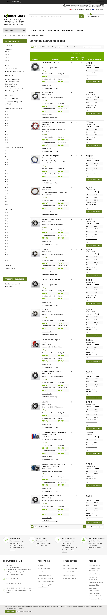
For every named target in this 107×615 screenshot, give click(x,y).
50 (6, 140)
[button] (50, 88)
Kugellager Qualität (94, 565)
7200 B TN (45, 249)
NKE (7, 54)
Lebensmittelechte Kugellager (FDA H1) (95, 595)
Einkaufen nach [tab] (12, 41)
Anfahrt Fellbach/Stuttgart (71, 572)
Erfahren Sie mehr (46, 85)
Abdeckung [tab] (9, 76)
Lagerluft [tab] (8, 265)
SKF (7, 52)
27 (6, 260)
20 (6, 123)
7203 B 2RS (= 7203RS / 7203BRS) (51, 495)
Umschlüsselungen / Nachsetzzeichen (95, 570)
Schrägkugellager (11, 68)
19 (6, 249)
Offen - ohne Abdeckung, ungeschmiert (11, 85)
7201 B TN (45, 309)
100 (7, 199)
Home (5, 35)
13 (6, 232)
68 (6, 184)
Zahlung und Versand (44, 568)
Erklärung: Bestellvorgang (45, 578)
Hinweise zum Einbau (95, 599)
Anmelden (89, 2)
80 (6, 190)
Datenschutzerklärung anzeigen (24, 611)
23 (6, 255)
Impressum (41, 565)
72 (6, 187)
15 (7, 117)
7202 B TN (45, 402)
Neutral (8, 49)
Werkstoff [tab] (9, 95)
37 (6, 167)
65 (6, 143)
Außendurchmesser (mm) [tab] (14, 147)
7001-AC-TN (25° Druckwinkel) (50, 63)
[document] (53, 610)
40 (6, 134)
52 (6, 179)
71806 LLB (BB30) (47, 187)
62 (6, 182)
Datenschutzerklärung (44, 575)
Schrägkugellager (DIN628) (17, 35)
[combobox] (53, 16)
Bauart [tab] (7, 65)
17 (6, 120)
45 (6, 137)
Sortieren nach (78, 47)
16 (6, 241)
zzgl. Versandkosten (91, 75)
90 (6, 196)
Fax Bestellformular (69, 575)
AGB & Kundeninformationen (46, 581)
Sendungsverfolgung (69, 578)
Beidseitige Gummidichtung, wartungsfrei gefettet (13, 80)
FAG (7, 60)
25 (6, 126)
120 (7, 204)
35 (6, 131)
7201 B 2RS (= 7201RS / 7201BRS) (51, 280)
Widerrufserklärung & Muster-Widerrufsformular (46, 586)
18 (6, 246)
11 (6, 226)
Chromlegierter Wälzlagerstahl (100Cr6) (13, 103)
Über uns (66, 565)
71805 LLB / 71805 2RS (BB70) (50, 156)
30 (6, 128)
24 (6, 153)
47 (6, 176)
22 (6, 151)
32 (6, 162)
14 (6, 235)
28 (6, 156)
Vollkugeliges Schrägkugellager (14, 71)
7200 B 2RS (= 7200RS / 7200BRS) (51, 219)
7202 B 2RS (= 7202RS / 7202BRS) (51, 371)
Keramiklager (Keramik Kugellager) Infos (96, 584)
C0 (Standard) (10, 268)
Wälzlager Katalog (94, 574)
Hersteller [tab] (9, 46)
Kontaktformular (42, 572)
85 (6, 193)
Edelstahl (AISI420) (11, 99)
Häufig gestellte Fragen (70, 568)
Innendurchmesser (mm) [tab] (13, 108)
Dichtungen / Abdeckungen (93, 578)
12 (6, 114)
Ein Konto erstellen (99, 2)
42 (6, 173)
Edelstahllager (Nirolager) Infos (94, 589)
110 (7, 201)
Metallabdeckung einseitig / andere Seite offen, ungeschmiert (14, 90)
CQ (7, 57)
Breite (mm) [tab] (9, 209)
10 (6, 111)
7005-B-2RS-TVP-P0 (47, 92)
